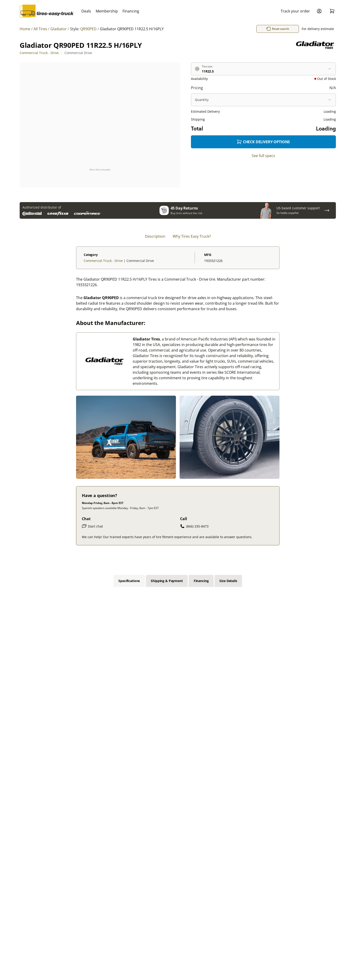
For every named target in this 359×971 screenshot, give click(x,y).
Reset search (283, 29)
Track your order (295, 11)
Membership (107, 11)
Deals (86, 11)
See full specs (263, 155)
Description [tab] (155, 236)
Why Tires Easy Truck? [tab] (192, 236)
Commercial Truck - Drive (39, 53)
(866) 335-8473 (194, 526)
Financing (131, 11)
